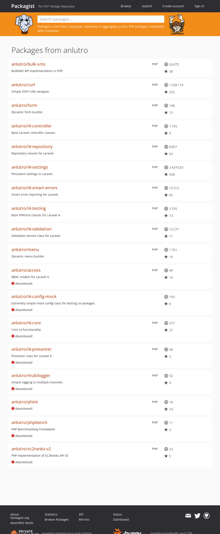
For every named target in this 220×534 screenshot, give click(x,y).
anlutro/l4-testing (28, 208)
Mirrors (84, 519)
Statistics (51, 514)
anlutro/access (26, 270)
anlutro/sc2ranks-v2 (31, 449)
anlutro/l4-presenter (31, 349)
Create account (173, 6)
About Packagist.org (19, 516)
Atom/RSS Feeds (21, 523)
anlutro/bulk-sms (28, 64)
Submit (147, 6)
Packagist (23, 6)
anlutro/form (24, 105)
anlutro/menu (25, 249)
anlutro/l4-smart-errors (34, 188)
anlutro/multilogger (30, 375)
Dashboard (121, 519)
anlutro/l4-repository (32, 146)
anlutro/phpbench (29, 422)
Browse (126, 6)
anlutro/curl (23, 85)
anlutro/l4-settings (29, 167)
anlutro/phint (24, 402)
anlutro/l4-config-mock (34, 296)
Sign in (199, 6)
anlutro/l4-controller (31, 126)
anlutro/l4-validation (31, 229)
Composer (75, 26)
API (81, 514)
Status (117, 514)
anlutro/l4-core (26, 323)
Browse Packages (57, 519)
